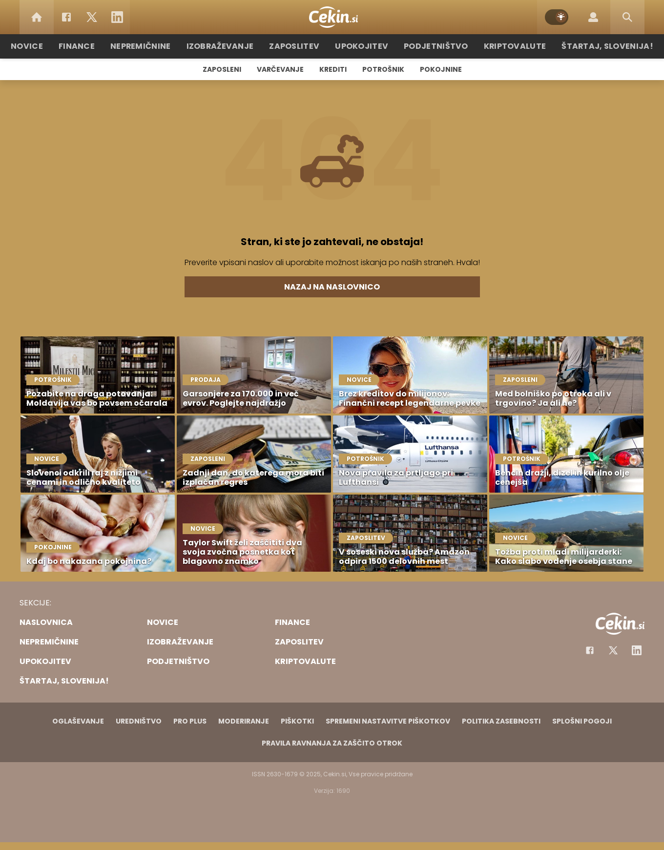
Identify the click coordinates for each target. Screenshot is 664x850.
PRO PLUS (190, 721)
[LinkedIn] (117, 17)
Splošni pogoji (582, 721)
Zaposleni (222, 69)
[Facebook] (66, 17)
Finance (95, 46)
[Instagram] (636, 650)
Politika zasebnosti (501, 721)
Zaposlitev (299, 46)
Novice (48, 46)
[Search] (627, 17)
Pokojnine (441, 69)
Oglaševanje (78, 721)
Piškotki (297, 721)
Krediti (333, 69)
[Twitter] (91, 17)
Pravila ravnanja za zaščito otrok (332, 743)
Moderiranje (243, 721)
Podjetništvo (431, 46)
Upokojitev (362, 46)
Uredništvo (139, 721)
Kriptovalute (504, 46)
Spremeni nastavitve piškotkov (388, 721)
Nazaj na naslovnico (332, 286)
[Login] (593, 17)
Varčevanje (280, 69)
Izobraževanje (230, 46)
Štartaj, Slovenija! (589, 46)
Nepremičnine (156, 46)
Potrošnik (383, 69)
